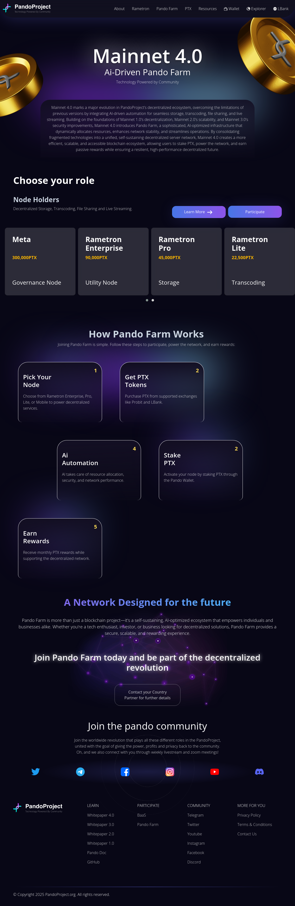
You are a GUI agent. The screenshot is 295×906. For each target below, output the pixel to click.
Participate (255, 211)
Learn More (198, 212)
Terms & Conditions (254, 824)
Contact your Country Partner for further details (147, 694)
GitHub (93, 862)
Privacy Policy (249, 815)
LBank (281, 8)
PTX (188, 8)
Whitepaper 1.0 (100, 843)
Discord (194, 862)
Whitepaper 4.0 (100, 815)
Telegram (195, 815)
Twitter (193, 824)
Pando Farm (167, 8)
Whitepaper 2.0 (100, 834)
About (119, 8)
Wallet (231, 8)
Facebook (195, 852)
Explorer (256, 8)
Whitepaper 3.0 (100, 824)
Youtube (194, 834)
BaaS (141, 815)
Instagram (196, 843)
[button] (147, 300)
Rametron (140, 8)
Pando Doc (96, 852)
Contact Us (247, 834)
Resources (208, 8)
